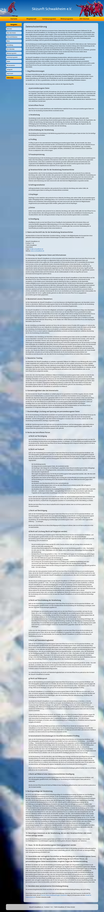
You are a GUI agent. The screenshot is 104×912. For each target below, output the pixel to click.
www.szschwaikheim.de (37, 251)
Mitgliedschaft (31, 19)
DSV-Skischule (84, 19)
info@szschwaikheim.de (36, 249)
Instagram (9, 69)
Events (8, 61)
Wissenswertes (11, 65)
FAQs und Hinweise (12, 37)
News (8, 41)
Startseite (13, 19)
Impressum (10, 73)
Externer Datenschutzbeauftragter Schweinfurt (54, 895)
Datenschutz (10, 77)
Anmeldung (10, 45)
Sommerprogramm (49, 19)
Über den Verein (11, 33)
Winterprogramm (67, 19)
